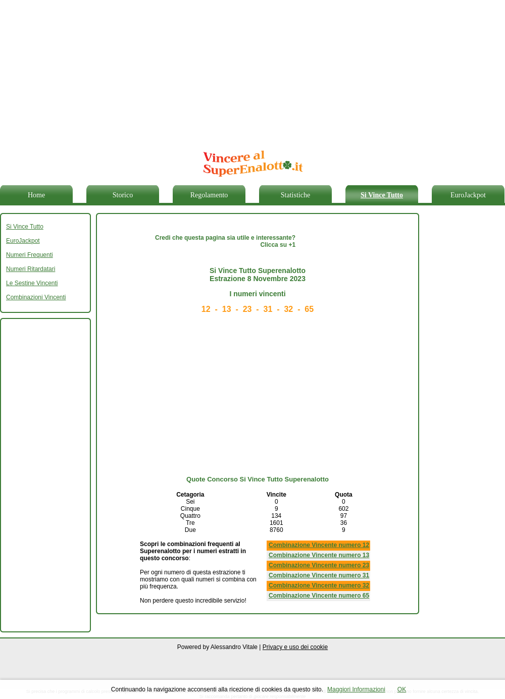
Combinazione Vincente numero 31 (319, 575)
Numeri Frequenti (29, 254)
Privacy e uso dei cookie (295, 647)
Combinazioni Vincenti (36, 297)
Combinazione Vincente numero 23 (319, 565)
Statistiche (295, 195)
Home (36, 195)
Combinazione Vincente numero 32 (319, 585)
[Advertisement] (172, 70)
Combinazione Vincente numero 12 (319, 545)
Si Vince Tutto (382, 195)
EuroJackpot (468, 195)
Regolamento (209, 195)
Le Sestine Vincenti (32, 283)
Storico (123, 195)
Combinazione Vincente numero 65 (319, 595)
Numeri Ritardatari (30, 269)
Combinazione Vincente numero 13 (319, 555)
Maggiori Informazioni (356, 689)
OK (401, 689)
